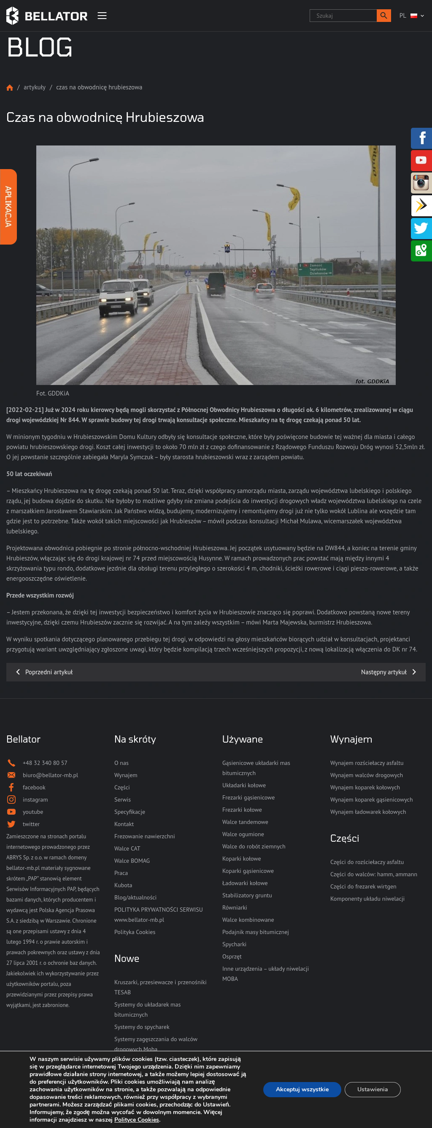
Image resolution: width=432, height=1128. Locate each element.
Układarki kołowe (244, 785)
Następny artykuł (384, 672)
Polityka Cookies (134, 932)
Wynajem (126, 775)
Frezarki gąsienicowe (248, 797)
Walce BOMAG (132, 860)
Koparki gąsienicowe (248, 871)
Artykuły (35, 87)
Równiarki (234, 907)
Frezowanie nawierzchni (144, 836)
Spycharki (234, 944)
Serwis (122, 799)
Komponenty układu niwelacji (367, 898)
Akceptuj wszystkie (302, 1089)
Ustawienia (372, 1089)
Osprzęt (232, 956)
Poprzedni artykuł (49, 672)
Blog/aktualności (135, 897)
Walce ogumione (243, 834)
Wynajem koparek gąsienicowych (371, 799)
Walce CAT (127, 848)
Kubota (123, 885)
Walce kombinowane (248, 919)
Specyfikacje (129, 812)
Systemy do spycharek (142, 1027)
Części (122, 787)
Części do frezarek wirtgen (363, 886)
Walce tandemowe (245, 822)
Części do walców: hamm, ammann (373, 874)
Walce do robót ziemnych (254, 846)
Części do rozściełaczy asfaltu (367, 862)
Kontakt (124, 824)
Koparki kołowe (241, 858)
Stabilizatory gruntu (247, 895)
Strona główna (9, 87)
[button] (384, 15)
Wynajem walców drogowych (366, 775)
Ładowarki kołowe (245, 883)
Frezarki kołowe (242, 809)
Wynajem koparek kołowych (365, 787)
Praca (121, 873)
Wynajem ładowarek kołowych (368, 812)
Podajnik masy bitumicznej (255, 932)
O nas (121, 763)
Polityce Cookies (136, 1120)
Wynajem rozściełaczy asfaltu (366, 763)
